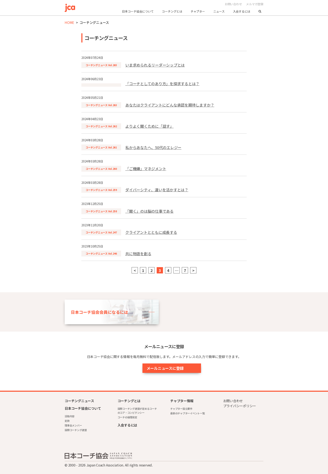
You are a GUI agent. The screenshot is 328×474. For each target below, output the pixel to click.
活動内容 (69, 416)
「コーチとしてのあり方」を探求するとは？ (162, 83)
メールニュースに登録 (154, 368)
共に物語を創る (138, 253)
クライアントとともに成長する (151, 232)
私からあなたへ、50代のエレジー (153, 147)
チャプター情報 (181, 400)
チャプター (198, 11)
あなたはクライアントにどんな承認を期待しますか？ (169, 105)
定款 (67, 420)
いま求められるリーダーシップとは (155, 65)
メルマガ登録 (254, 4)
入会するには (241, 11)
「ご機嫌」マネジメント (145, 168)
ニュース (219, 11)
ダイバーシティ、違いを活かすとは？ (156, 189)
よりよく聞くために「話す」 (149, 126)
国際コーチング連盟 (76, 430)
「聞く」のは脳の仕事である (149, 211)
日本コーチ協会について (138, 11)
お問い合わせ (233, 4)
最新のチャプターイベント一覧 (187, 413)
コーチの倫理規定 (127, 417)
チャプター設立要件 (181, 408)
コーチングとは (172, 11)
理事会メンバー (73, 425)
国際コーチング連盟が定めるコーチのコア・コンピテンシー (137, 410)
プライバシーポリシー (239, 405)
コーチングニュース (79, 400)
